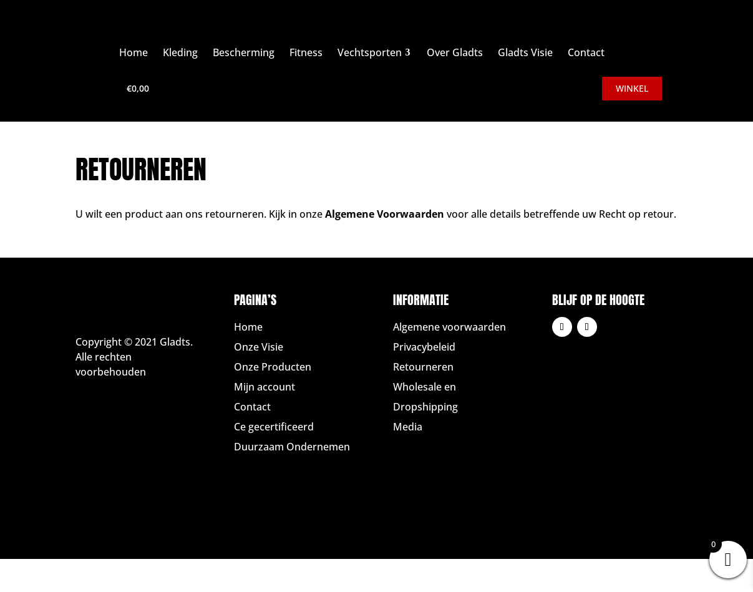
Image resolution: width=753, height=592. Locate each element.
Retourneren (423, 367)
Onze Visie (258, 347)
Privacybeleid (424, 347)
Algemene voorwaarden (449, 327)
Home (248, 327)
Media (407, 427)
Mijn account (264, 387)
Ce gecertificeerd (274, 427)
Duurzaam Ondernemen (292, 447)
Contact (252, 407)
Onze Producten (272, 367)
